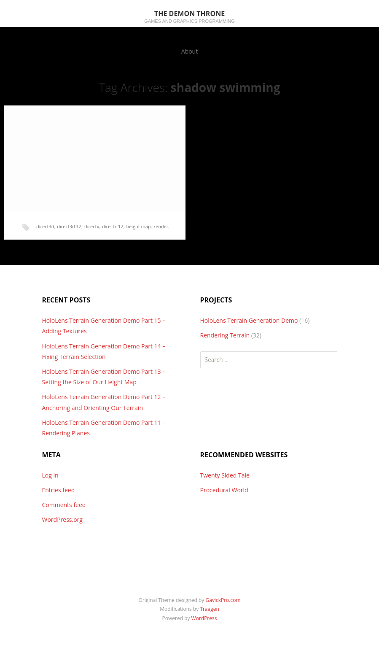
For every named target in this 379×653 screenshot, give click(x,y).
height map (138, 226)
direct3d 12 (69, 226)
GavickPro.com (222, 600)
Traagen (209, 609)
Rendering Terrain (225, 335)
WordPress (204, 618)
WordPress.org (62, 519)
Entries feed (58, 490)
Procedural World (224, 490)
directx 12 (113, 226)
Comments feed (64, 505)
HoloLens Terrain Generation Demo (249, 320)
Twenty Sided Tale (225, 475)
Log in (50, 475)
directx (91, 226)
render (160, 226)
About (189, 51)
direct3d (45, 226)
